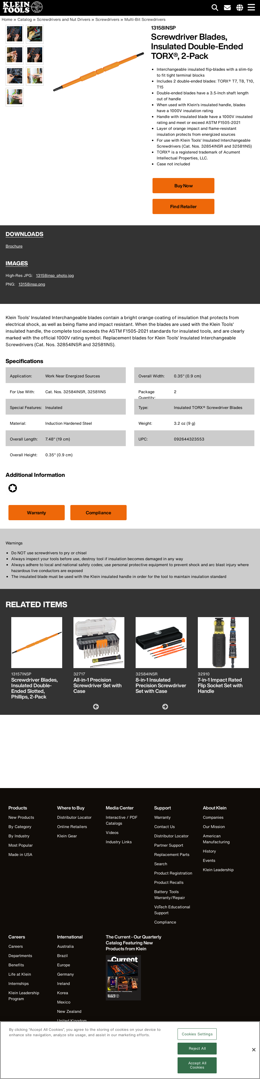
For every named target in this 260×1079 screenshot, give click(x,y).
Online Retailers (72, 826)
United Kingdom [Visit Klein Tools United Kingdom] (72, 1021)
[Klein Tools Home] (21, 11)
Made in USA (20, 854)
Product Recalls (168, 882)
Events (209, 860)
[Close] (254, 1053)
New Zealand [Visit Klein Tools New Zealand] (69, 1011)
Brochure (14, 246)
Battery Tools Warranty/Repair (169, 894)
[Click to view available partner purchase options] (183, 185)
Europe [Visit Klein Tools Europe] (63, 965)
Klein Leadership (218, 870)
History (209, 851)
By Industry (19, 836)
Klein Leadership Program (23, 996)
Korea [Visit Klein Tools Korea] (62, 993)
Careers (15, 946)
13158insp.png (32, 284)
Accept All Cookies (197, 1068)
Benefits (16, 965)
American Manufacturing (216, 839)
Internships (18, 983)
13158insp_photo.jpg (55, 275)
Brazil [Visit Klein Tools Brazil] (62, 955)
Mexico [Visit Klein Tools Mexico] (63, 1002)
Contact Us (164, 826)
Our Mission (214, 826)
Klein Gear (67, 836)
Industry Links (119, 842)
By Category (20, 826)
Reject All (197, 1051)
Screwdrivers (107, 19)
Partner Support (168, 845)
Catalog (24, 19)
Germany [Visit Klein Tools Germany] (65, 974)
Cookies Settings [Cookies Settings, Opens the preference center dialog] (197, 1037)
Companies (213, 817)
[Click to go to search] (215, 9)
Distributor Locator (74, 817)
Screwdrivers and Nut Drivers (63, 19)
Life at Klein (19, 974)
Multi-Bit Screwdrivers (144, 19)
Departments (20, 955)
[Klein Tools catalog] (134, 943)
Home (7, 19)
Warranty (36, 512)
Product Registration (173, 873)
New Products (21, 817)
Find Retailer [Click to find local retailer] (183, 206)
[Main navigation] (250, 8)
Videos (112, 832)
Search (160, 864)
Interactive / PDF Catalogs (121, 820)
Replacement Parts (171, 854)
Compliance (98, 512)
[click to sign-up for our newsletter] (227, 8)
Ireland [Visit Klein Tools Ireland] (63, 983)
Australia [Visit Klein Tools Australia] (65, 946)
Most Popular (20, 845)
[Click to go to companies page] (239, 8)
